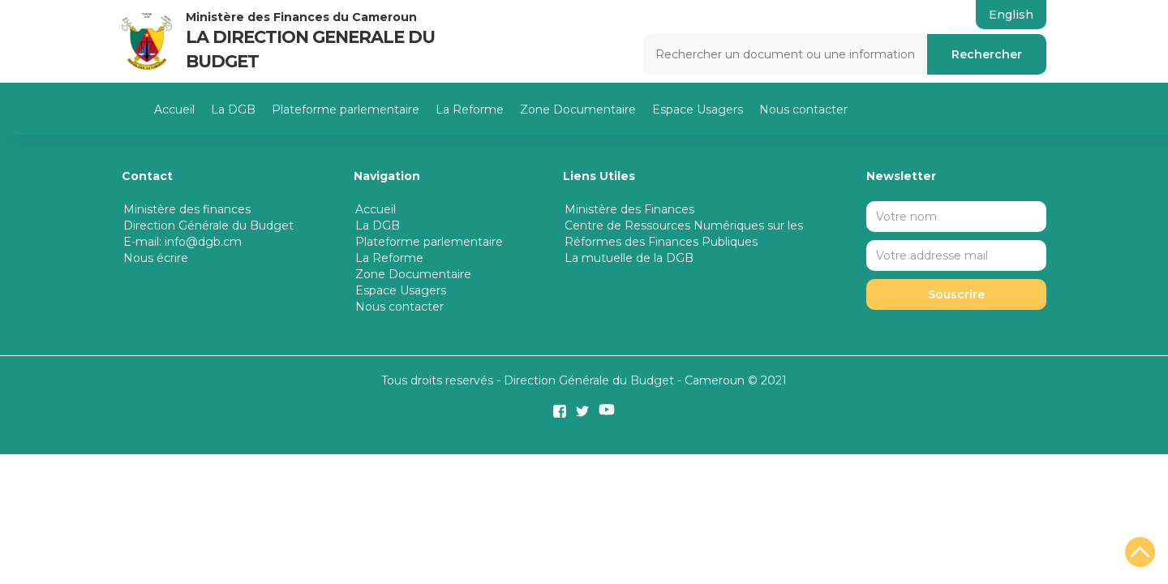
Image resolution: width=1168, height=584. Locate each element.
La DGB (233, 109)
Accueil (174, 109)
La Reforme (470, 109)
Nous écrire (155, 258)
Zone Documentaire (578, 109)
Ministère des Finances (629, 209)
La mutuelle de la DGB (629, 258)
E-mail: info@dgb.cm (182, 241)
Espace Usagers (697, 109)
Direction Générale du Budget (208, 225)
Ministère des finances (187, 209)
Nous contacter (803, 109)
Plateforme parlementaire (345, 109)
